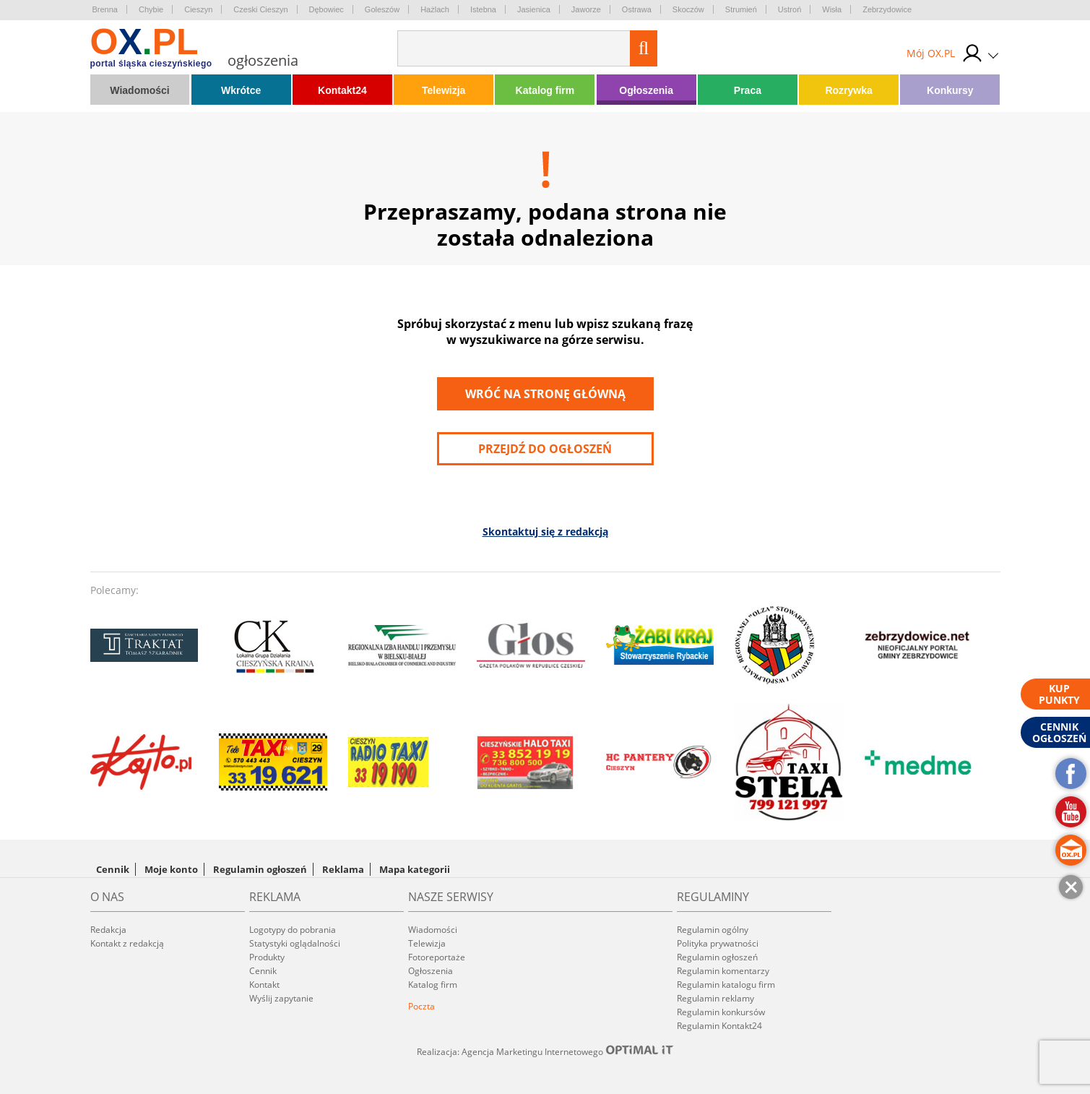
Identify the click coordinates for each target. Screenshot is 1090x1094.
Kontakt (264, 984)
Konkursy (950, 90)
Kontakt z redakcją (127, 943)
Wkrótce (241, 90)
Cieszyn (198, 9)
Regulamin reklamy (715, 998)
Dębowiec (326, 9)
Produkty (267, 957)
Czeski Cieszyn (260, 9)
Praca (747, 90)
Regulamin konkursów (721, 1012)
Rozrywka (848, 90)
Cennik (112, 869)
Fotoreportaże (436, 957)
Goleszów (382, 9)
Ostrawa (637, 9)
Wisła (832, 9)
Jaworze (586, 9)
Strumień (741, 9)
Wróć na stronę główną (545, 394)
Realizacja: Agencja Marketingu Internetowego (545, 1051)
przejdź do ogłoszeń (545, 449)
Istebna (483, 9)
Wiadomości (139, 90)
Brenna (105, 9)
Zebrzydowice (887, 9)
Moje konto (171, 869)
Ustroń (789, 9)
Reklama (343, 869)
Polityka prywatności (717, 943)
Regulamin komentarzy (723, 971)
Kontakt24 (342, 90)
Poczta (421, 1006)
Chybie (151, 9)
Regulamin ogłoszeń (260, 869)
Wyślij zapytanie (281, 998)
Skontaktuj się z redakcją (545, 531)
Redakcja (108, 929)
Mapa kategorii (414, 869)
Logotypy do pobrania (292, 929)
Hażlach (434, 9)
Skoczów (688, 9)
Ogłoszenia (646, 90)
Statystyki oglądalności (294, 943)
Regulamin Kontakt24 (719, 1026)
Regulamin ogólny (712, 929)
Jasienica (533, 9)
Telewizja (443, 90)
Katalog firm (545, 90)
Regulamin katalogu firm (726, 984)
